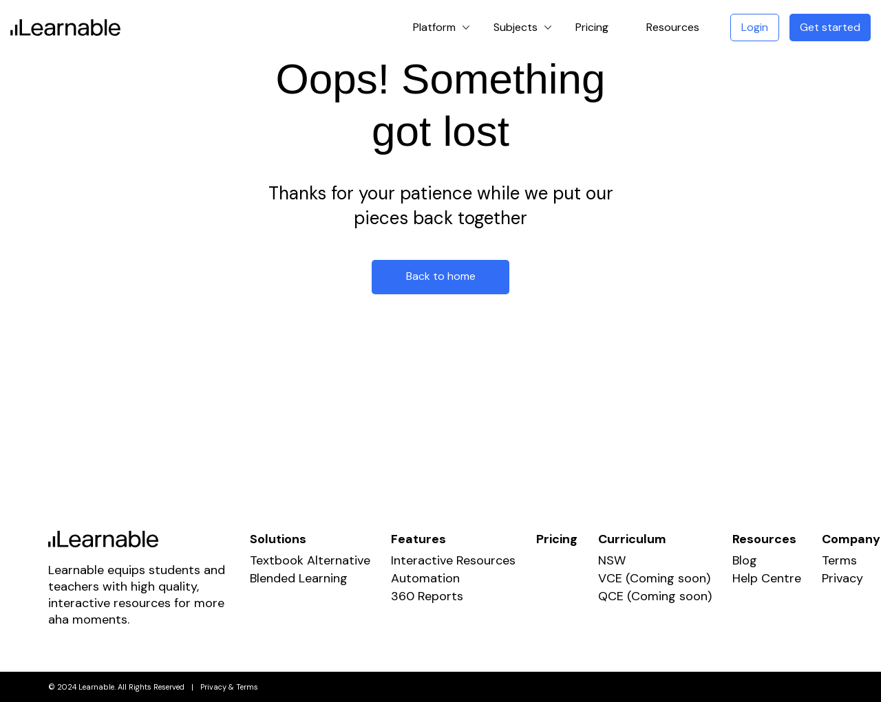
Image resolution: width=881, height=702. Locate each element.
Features (418, 539)
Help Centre (766, 578)
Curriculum (632, 539)
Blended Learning (299, 578)
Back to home (441, 276)
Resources (672, 27)
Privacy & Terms (229, 687)
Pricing (591, 27)
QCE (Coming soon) (655, 596)
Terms (839, 560)
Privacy (842, 578)
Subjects (515, 27)
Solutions (278, 539)
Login (754, 27)
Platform (434, 27)
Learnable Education (65, 27)
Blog (744, 560)
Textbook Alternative (310, 560)
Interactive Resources (453, 560)
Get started (830, 27)
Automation (425, 578)
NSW (612, 560)
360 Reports (427, 596)
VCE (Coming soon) (654, 578)
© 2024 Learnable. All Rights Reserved (116, 687)
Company (851, 539)
